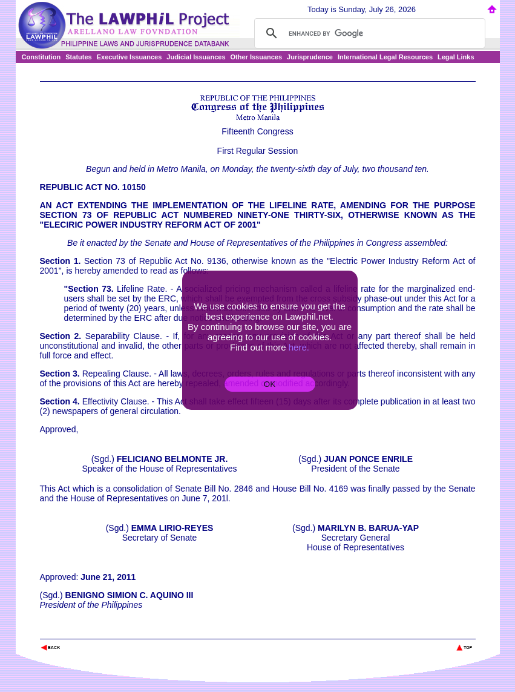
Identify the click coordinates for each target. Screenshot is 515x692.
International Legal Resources (385, 57)
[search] (368, 33)
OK (269, 384)
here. (299, 347)
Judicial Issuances (195, 57)
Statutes (78, 57)
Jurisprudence (310, 57)
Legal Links (456, 57)
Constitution (41, 57)
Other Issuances (257, 57)
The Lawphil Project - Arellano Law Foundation (102, 631)
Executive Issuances (129, 57)
